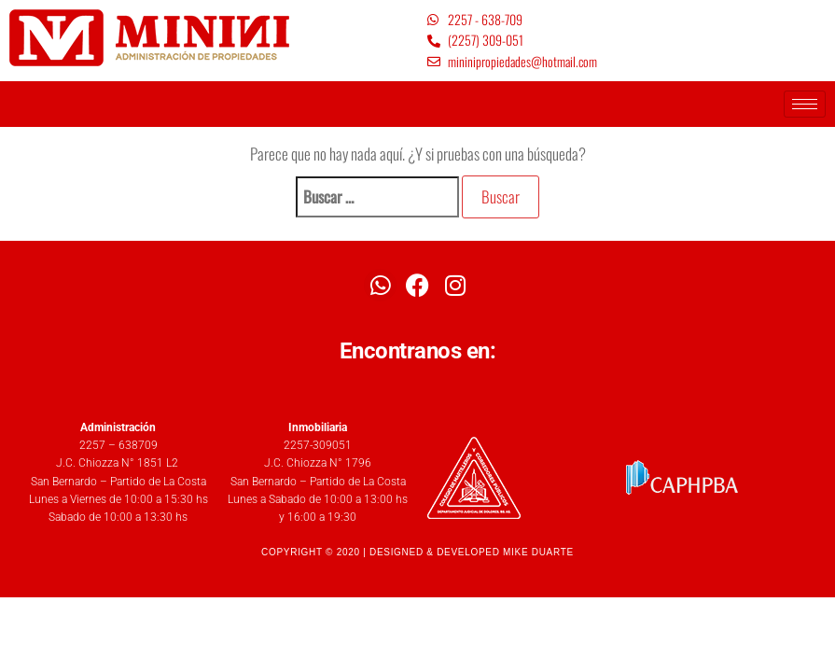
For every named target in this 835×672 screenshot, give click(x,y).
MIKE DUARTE (538, 552)
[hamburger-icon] (805, 104)
